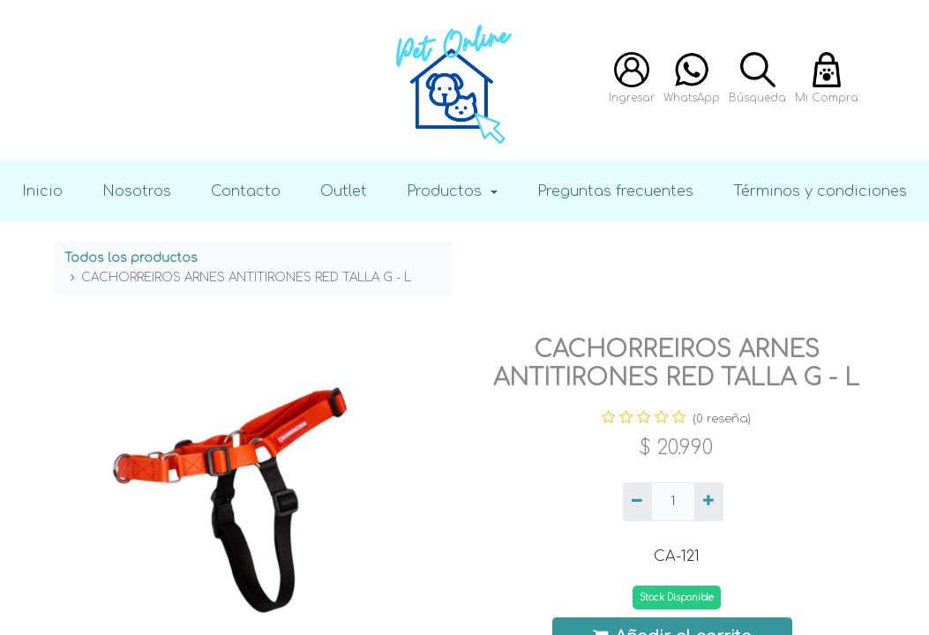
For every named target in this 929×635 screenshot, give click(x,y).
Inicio (42, 191)
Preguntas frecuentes (615, 191)
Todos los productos (131, 258)
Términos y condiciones (820, 191)
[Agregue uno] (708, 501)
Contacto (246, 191)
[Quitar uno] (637, 501)
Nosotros (136, 191)
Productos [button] (446, 191)
